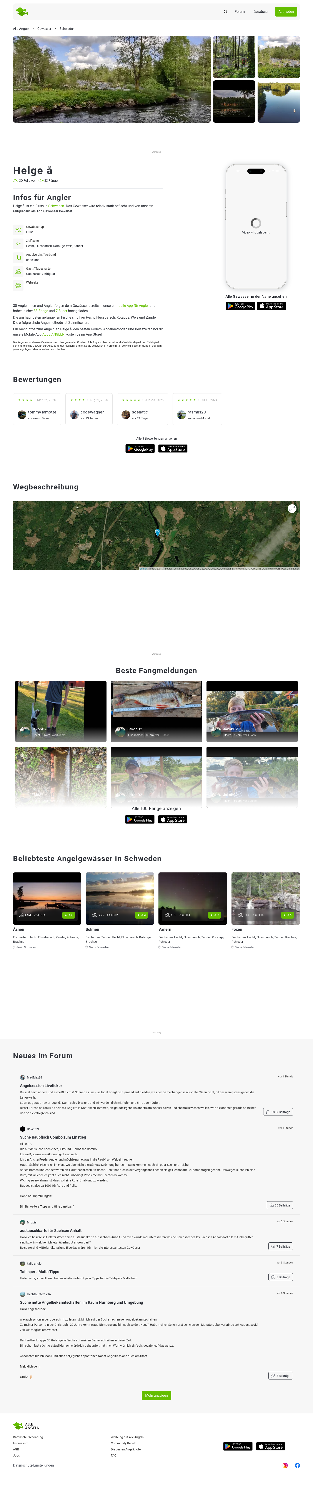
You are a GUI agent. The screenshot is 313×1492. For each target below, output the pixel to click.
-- (27, 287)
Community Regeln (123, 1443)
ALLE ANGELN (53, 334)
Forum (240, 12)
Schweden (56, 206)
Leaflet (143, 568)
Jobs (16, 1455)
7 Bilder (61, 311)
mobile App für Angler (132, 306)
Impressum (20, 1443)
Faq (114, 1455)
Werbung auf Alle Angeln (127, 1437)
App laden (286, 12)
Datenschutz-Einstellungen (33, 1465)
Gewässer (260, 12)
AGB (16, 1449)
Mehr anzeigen (156, 1395)
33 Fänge (41, 311)
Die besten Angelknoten (126, 1449)
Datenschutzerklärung (28, 1437)
